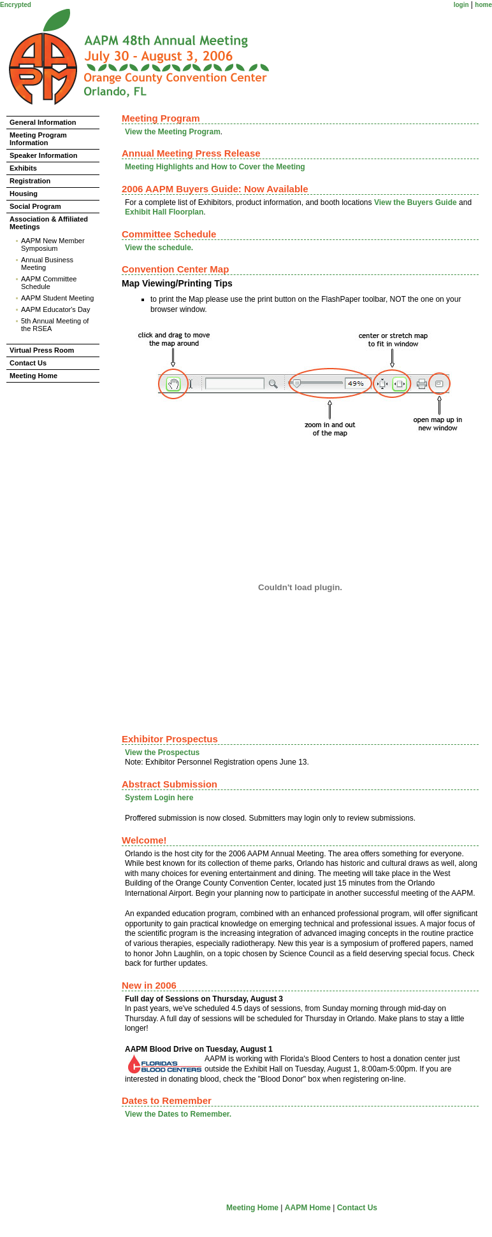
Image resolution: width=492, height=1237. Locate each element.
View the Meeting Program (173, 131)
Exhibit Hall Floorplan (164, 212)
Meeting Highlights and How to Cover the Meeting (215, 166)
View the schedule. (159, 247)
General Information (43, 122)
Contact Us (28, 363)
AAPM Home (308, 1207)
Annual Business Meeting (47, 263)
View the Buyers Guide (415, 202)
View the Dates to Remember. (178, 1114)
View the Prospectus (162, 752)
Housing (24, 193)
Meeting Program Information (38, 138)
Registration (30, 181)
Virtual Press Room (42, 350)
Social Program (35, 206)
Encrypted (15, 4)
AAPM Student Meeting (57, 298)
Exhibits (23, 168)
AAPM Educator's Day (55, 309)
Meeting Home (33, 375)
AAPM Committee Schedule (48, 282)
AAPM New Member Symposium (53, 244)
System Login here (159, 797)
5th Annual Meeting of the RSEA (55, 324)
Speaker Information (43, 155)
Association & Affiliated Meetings (49, 222)
